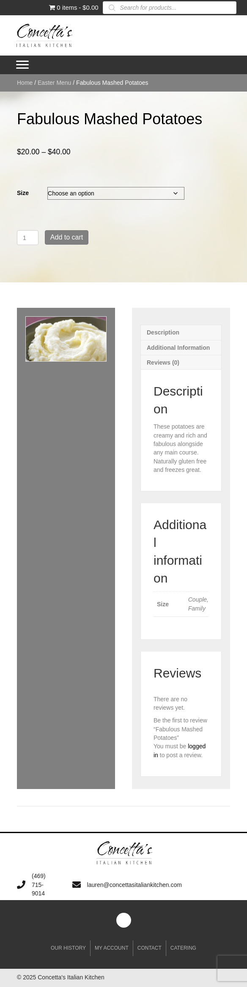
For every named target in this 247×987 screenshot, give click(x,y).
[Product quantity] (27, 237)
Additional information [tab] (178, 347)
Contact (149, 948)
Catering (183, 948)
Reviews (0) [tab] (163, 362)
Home (25, 82)
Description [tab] (163, 332)
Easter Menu (54, 82)
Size (23, 193)
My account (112, 948)
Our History (68, 948)
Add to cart (66, 237)
